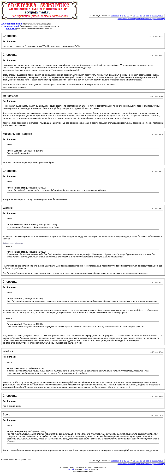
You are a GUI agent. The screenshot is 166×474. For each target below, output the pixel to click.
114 (147, 16)
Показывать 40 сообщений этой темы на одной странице (141, 19)
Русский (71, 469)
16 (137, 16)
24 (141, 16)
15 (134, 16)
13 (128, 16)
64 (144, 16)
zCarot (85, 469)
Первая (115, 16)
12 (125, 16)
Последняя (157, 16)
